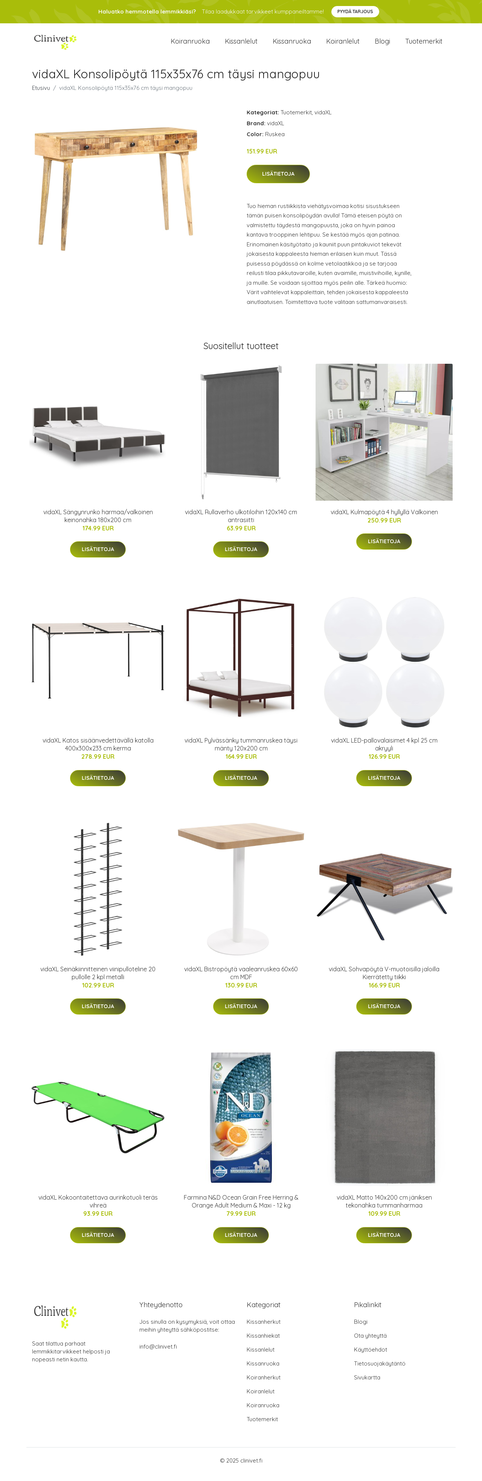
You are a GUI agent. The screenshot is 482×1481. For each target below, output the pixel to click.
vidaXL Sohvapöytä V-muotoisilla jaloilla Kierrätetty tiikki (384, 980)
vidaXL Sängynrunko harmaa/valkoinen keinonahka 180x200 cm (98, 523)
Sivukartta (367, 1384)
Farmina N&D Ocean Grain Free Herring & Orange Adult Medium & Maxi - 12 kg (241, 1209)
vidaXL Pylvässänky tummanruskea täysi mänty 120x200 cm (241, 751)
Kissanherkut (264, 1329)
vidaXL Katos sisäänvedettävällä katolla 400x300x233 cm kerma (98, 751)
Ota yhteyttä (370, 1343)
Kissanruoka (292, 45)
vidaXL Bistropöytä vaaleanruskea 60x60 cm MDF (241, 980)
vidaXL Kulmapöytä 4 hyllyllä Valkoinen (384, 519)
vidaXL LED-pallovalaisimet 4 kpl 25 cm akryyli (384, 751)
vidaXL (323, 119)
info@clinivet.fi (158, 1354)
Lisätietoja (278, 181)
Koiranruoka (190, 45)
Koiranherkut (264, 1384)
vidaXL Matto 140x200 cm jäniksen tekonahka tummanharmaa (384, 1209)
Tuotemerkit (423, 45)
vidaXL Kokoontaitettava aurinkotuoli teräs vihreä (98, 1209)
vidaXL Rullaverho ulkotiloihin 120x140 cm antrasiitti (241, 523)
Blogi (382, 45)
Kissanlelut (241, 45)
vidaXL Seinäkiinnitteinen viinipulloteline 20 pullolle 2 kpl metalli (98, 980)
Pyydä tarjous (355, 11)
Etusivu (41, 95)
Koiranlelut (343, 45)
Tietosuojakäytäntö (380, 1371)
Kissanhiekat (263, 1343)
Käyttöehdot (370, 1357)
